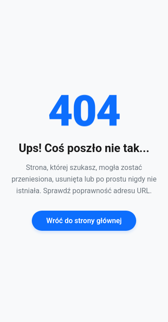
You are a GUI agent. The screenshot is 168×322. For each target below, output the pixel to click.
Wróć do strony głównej (83, 220)
